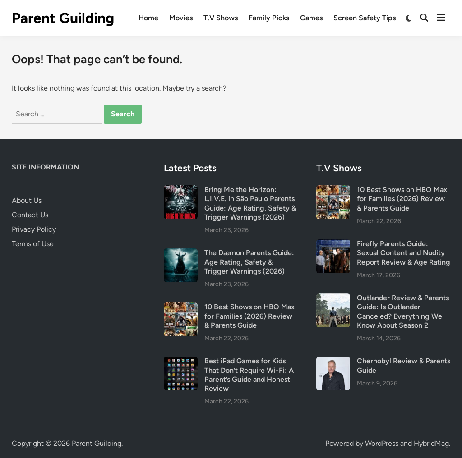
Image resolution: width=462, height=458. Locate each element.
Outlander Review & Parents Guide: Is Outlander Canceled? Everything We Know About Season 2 (403, 311)
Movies (181, 18)
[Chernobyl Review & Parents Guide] (333, 361)
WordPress (381, 443)
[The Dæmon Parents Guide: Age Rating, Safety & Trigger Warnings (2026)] (181, 253)
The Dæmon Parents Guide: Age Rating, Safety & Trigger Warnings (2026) (249, 261)
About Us (27, 200)
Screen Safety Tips (364, 18)
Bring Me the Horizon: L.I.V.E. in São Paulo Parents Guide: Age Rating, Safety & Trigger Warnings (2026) (250, 203)
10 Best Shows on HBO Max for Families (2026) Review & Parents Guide (249, 316)
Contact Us (30, 215)
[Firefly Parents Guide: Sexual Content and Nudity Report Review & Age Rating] (333, 244)
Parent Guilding (63, 18)
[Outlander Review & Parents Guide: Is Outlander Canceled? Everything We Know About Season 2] (333, 298)
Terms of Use (33, 243)
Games (311, 18)
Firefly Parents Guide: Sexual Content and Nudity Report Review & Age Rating (403, 252)
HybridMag (431, 443)
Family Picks (269, 18)
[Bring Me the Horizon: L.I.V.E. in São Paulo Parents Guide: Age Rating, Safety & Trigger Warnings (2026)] (181, 190)
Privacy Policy (34, 229)
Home (148, 18)
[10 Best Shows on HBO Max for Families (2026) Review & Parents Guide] (181, 307)
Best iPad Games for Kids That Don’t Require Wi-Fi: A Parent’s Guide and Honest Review (249, 375)
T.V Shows (220, 18)
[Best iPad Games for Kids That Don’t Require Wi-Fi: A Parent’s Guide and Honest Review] (181, 361)
